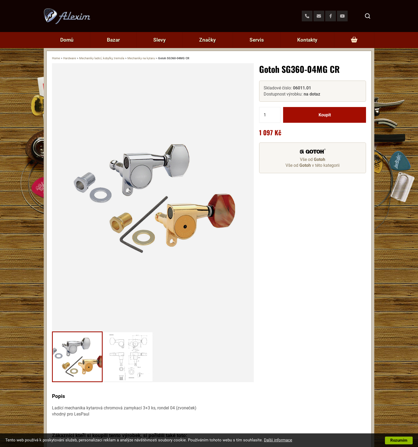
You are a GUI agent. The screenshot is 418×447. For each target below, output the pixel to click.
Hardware (69, 58)
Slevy (159, 40)
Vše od (312, 159)
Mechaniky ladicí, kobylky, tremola (101, 58)
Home (56, 58)
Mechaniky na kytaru (141, 58)
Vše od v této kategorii (313, 165)
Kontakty (307, 40)
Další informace (278, 440)
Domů (67, 40)
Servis (257, 40)
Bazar (113, 40)
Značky (207, 40)
